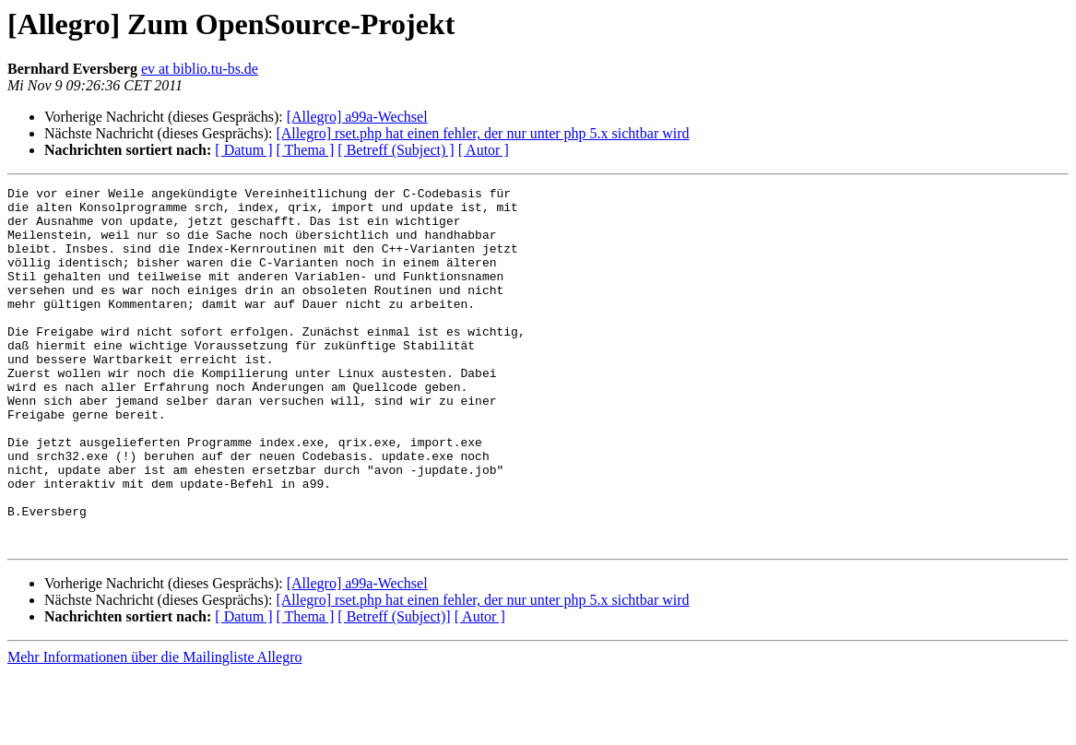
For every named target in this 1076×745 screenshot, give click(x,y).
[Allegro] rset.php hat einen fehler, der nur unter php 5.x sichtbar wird (482, 133)
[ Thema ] (306, 150)
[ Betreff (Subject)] (393, 688)
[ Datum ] (243, 150)
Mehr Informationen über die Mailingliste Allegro (154, 729)
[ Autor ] (483, 150)
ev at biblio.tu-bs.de (199, 69)
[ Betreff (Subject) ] (395, 150)
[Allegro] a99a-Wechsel (357, 116)
